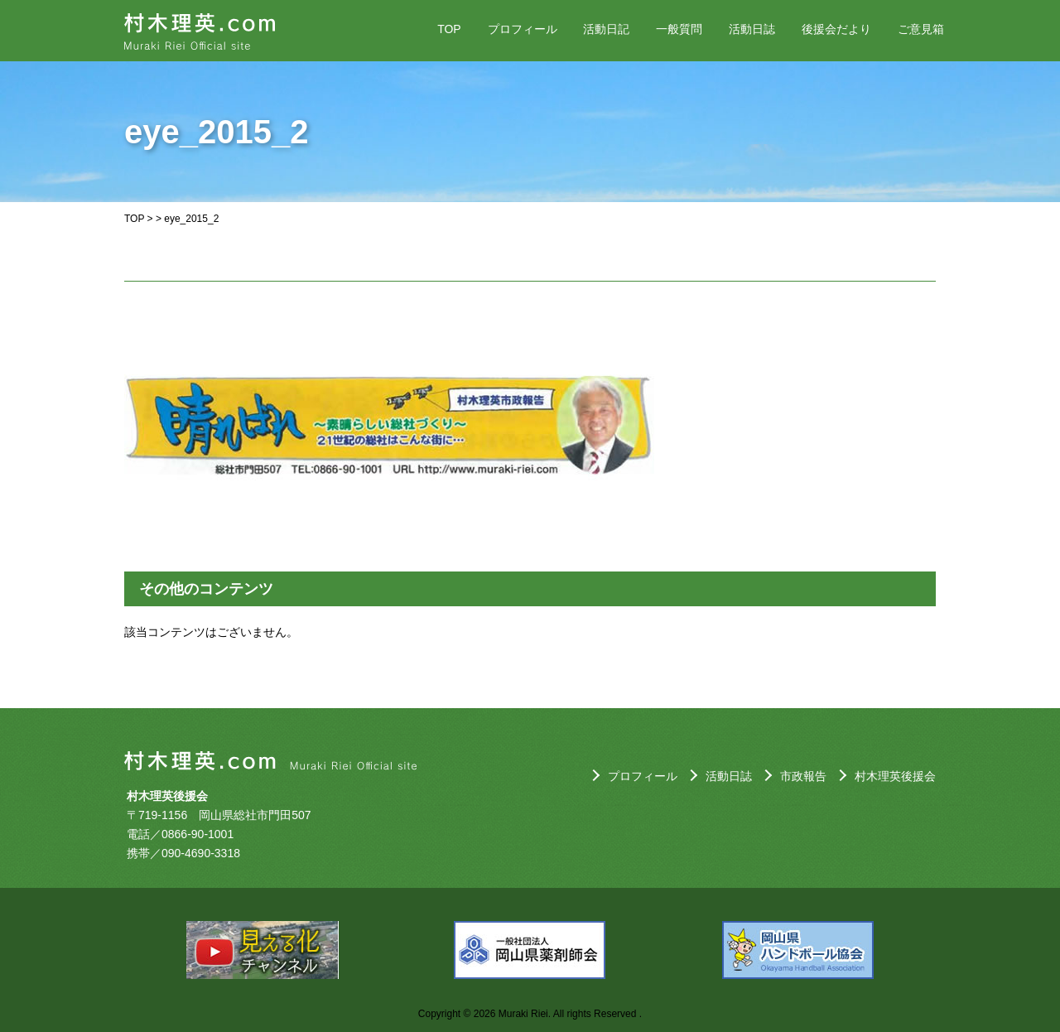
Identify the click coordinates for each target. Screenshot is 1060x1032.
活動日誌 (752, 29)
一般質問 (679, 29)
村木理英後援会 (895, 776)
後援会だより (836, 29)
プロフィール (522, 29)
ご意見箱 (921, 29)
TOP (449, 29)
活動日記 (606, 29)
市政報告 (803, 776)
